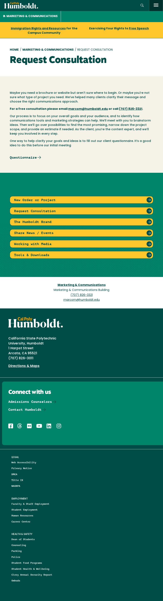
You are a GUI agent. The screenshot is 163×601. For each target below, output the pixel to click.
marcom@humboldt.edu (81, 300)
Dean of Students (23, 539)
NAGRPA (15, 485)
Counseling (18, 545)
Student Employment (24, 509)
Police (15, 556)
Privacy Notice (21, 468)
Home (14, 49)
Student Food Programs (26, 562)
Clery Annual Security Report (31, 574)
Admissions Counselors (30, 402)
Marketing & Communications (30, 16)
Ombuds (15, 580)
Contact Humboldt (25, 410)
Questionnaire (23, 157)
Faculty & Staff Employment (30, 503)
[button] (142, 5)
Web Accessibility (23, 462)
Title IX (17, 480)
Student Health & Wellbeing (30, 568)
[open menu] (156, 5)
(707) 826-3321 (81, 295)
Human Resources (22, 515)
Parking (16, 550)
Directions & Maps (24, 366)
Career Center (20, 521)
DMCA (14, 474)
